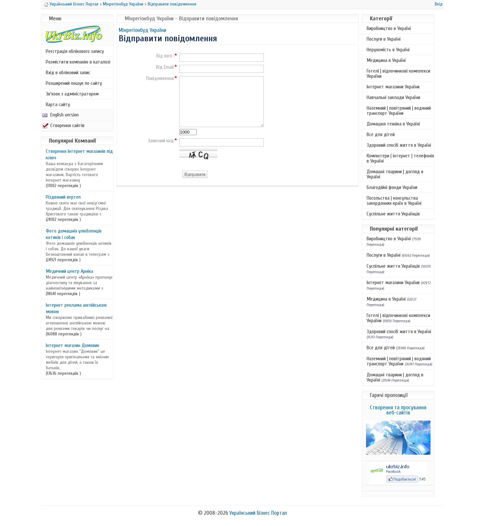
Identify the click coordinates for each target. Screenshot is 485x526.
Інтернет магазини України (393, 87)
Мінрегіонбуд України (123, 4)
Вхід (438, 4)
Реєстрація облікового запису (75, 51)
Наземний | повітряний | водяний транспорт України (399, 110)
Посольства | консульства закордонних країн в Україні (394, 200)
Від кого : (165, 56)
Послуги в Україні (384, 39)
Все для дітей (381, 134)
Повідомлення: (160, 78)
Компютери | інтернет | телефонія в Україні (400, 158)
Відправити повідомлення (172, 4)
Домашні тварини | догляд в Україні (395, 174)
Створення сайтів (63, 125)
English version (60, 115)
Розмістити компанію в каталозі (78, 62)
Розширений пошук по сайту (74, 83)
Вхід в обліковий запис (68, 72)
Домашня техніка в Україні (393, 124)
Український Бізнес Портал (74, 4)
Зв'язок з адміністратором (72, 94)
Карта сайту (58, 104)
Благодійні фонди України (392, 187)
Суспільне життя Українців (393, 214)
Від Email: (165, 67)
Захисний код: (161, 141)
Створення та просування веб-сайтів (398, 410)
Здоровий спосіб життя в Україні (399, 145)
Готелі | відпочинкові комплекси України (398, 73)
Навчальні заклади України (393, 97)
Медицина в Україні (386, 60)
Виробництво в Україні (389, 28)
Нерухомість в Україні (388, 50)
